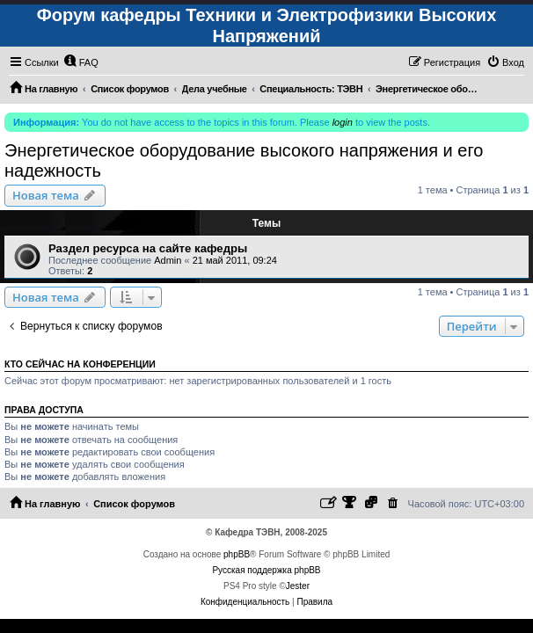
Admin (167, 260)
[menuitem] (81, 62)
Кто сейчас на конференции (80, 364)
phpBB (236, 554)
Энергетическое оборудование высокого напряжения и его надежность (243, 160)
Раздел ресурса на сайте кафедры (147, 248)
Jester (298, 586)
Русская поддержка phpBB (266, 570)
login (342, 122)
